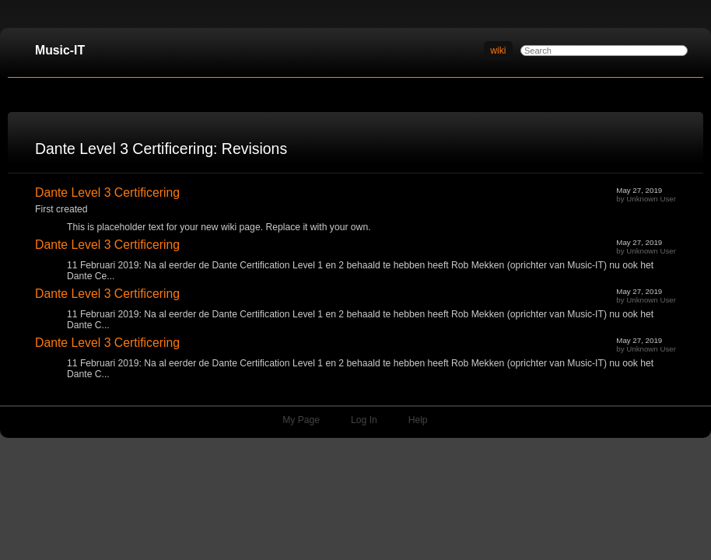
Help (418, 420)
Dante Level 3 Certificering (107, 192)
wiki (498, 50)
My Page (301, 420)
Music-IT (60, 50)
